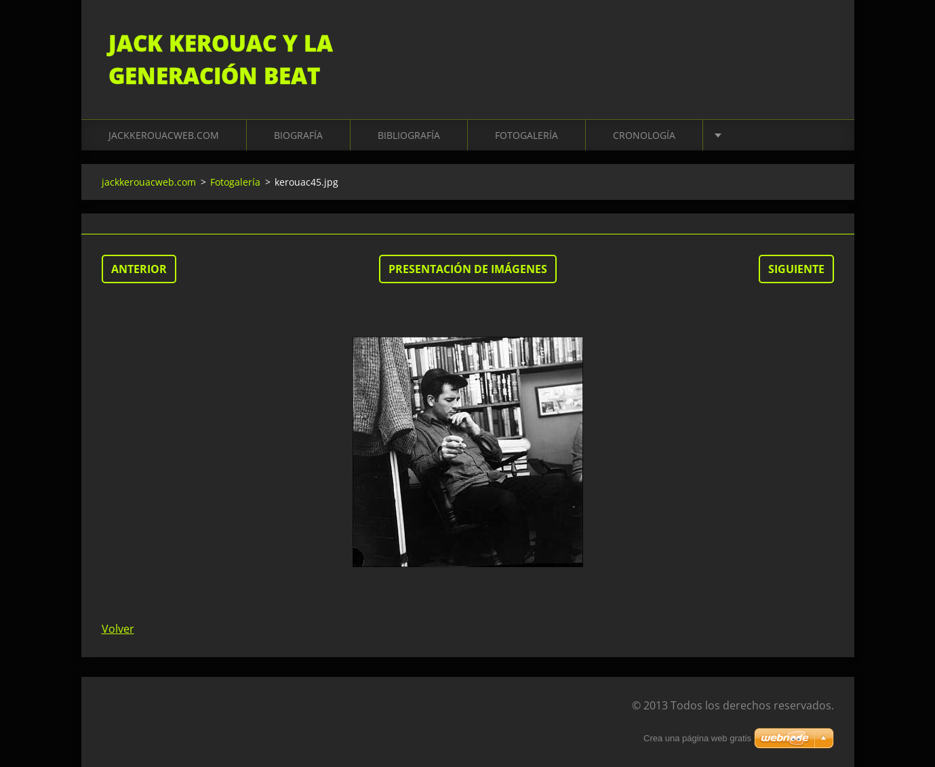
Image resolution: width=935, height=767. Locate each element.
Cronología (644, 135)
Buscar (819, 39)
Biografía (298, 135)
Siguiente (796, 269)
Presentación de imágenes (468, 269)
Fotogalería (526, 135)
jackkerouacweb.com (163, 135)
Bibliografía (409, 135)
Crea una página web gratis (697, 738)
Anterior (139, 269)
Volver (118, 628)
